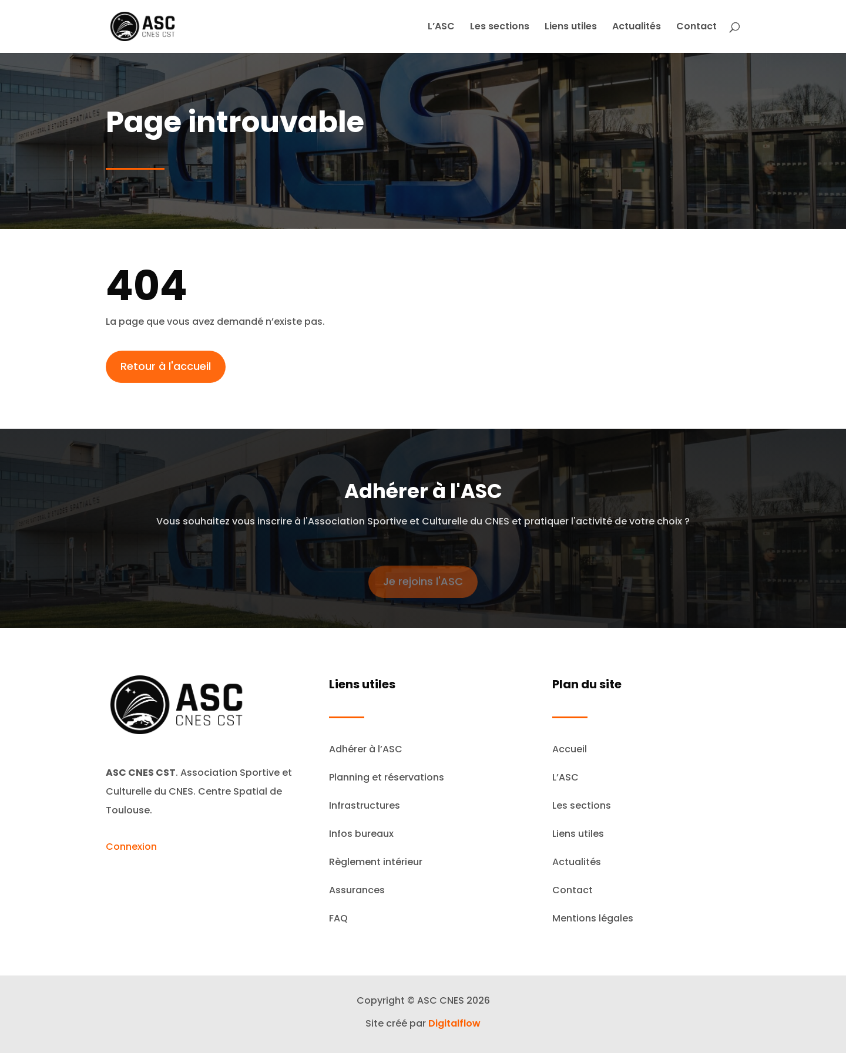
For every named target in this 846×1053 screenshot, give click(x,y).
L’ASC (441, 27)
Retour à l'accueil (165, 371)
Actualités (636, 27)
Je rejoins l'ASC (423, 589)
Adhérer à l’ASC (365, 749)
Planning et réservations (386, 777)
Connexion (131, 846)
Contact (696, 27)
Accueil (569, 749)
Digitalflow (454, 1023)
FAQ (338, 918)
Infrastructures (364, 805)
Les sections (499, 27)
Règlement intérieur (375, 862)
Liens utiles (571, 27)
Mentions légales (592, 918)
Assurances (357, 890)
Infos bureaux (361, 833)
